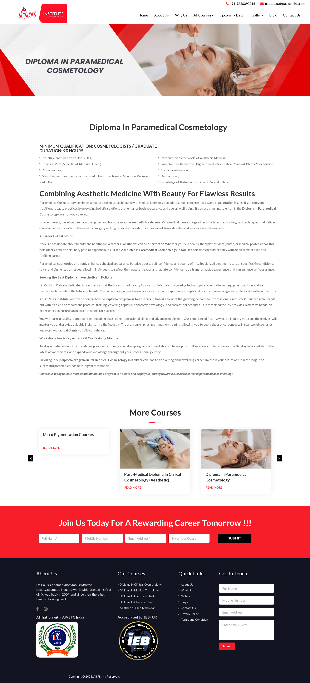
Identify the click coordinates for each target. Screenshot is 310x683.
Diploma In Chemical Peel (136, 602)
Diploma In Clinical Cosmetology (141, 584)
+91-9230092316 (242, 3)
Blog (273, 15)
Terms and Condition (194, 619)
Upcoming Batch (232, 15)
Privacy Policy (189, 613)
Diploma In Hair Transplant (137, 596)
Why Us (181, 15)
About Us (161, 15)
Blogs (184, 602)
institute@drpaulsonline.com (282, 3)
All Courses (203, 15)
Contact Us (292, 15)
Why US (186, 590)
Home (143, 15)
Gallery (257, 15)
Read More (51, 447)
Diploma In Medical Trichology (139, 590)
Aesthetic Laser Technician (138, 608)
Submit (227, 646)
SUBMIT (234, 538)
